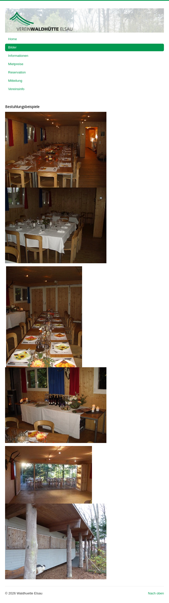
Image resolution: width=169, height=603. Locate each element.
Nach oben (156, 593)
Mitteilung (15, 81)
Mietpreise (15, 64)
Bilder (12, 47)
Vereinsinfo (16, 89)
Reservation (17, 72)
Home (12, 39)
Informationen (18, 56)
